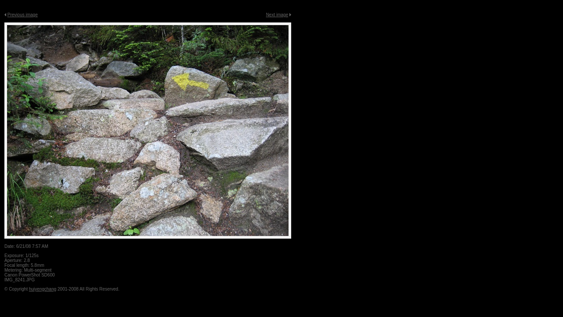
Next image (277, 14)
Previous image (22, 14)
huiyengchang (42, 289)
